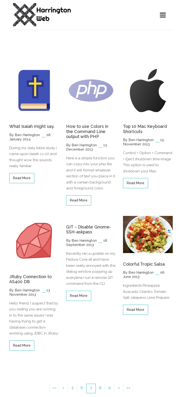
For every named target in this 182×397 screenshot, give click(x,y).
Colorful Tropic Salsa (144, 264)
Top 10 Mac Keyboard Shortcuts (145, 129)
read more (22, 178)
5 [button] (72, 388)
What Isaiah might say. (32, 126)
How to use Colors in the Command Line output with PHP (87, 131)
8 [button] (100, 388)
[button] (54, 388)
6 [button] (82, 388)
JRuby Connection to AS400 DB (30, 279)
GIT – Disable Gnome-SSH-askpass (88, 229)
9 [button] (109, 388)
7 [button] (91, 388)
